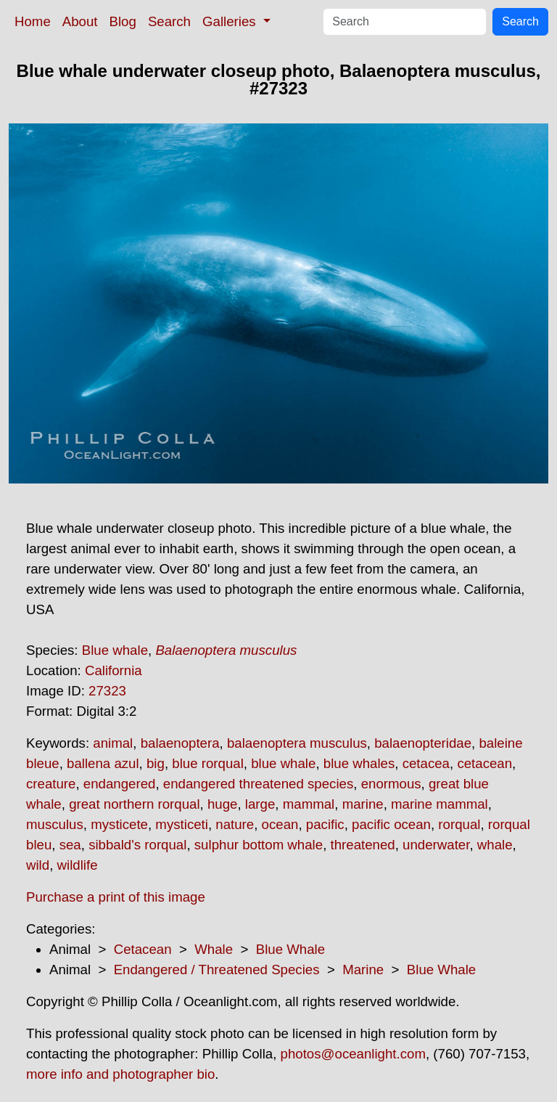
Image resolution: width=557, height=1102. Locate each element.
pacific (325, 824)
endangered (119, 783)
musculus (54, 824)
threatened (363, 844)
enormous (391, 783)
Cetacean (143, 949)
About (80, 21)
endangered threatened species (258, 783)
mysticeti (181, 824)
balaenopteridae (422, 743)
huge (222, 804)
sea (70, 844)
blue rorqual (208, 763)
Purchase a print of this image (115, 897)
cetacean (484, 763)
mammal (309, 804)
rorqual (459, 824)
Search (169, 21)
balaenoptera (180, 743)
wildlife (77, 865)
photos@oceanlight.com (353, 1053)
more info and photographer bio (120, 1074)
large (260, 804)
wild (37, 865)
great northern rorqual (134, 804)
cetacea (426, 763)
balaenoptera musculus (297, 743)
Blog (123, 21)
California (113, 670)
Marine (363, 969)
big (156, 763)
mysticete (119, 824)
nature (234, 824)
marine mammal (439, 804)
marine (363, 804)
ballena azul (103, 763)
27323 (107, 690)
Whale (213, 949)
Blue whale (115, 650)
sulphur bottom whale (258, 844)
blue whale (283, 763)
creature (50, 783)
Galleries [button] (231, 21)
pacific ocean (391, 824)
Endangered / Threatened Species (217, 969)
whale (495, 844)
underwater (436, 844)
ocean (280, 824)
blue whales (359, 763)
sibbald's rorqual (137, 844)
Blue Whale (290, 949)
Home (33, 21)
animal (113, 743)
